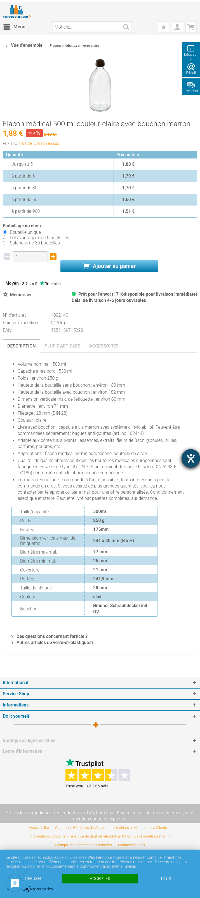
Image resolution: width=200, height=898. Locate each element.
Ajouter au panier (109, 266)
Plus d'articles (63, 346)
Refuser (34, 878)
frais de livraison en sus (39, 143)
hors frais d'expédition (117, 812)
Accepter (100, 878)
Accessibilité (39, 827)
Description (21, 346)
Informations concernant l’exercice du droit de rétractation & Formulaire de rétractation (97, 836)
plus (166, 878)
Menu (14, 25)
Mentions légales (131, 845)
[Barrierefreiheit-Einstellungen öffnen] (191, 458)
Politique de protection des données (83, 845)
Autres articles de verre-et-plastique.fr (52, 642)
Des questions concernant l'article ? (49, 636)
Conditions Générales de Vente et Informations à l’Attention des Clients (111, 827)
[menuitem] (14, 26)
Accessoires (104, 346)
